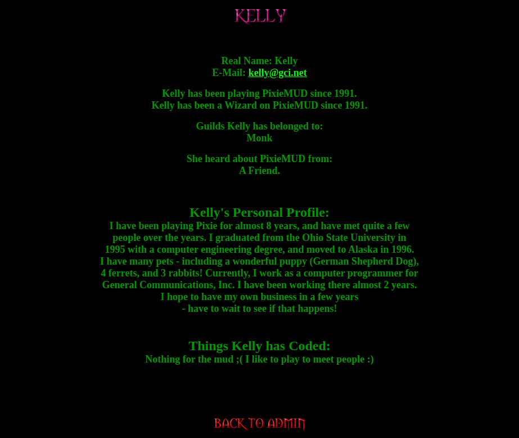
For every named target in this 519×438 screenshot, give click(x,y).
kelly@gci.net (278, 72)
